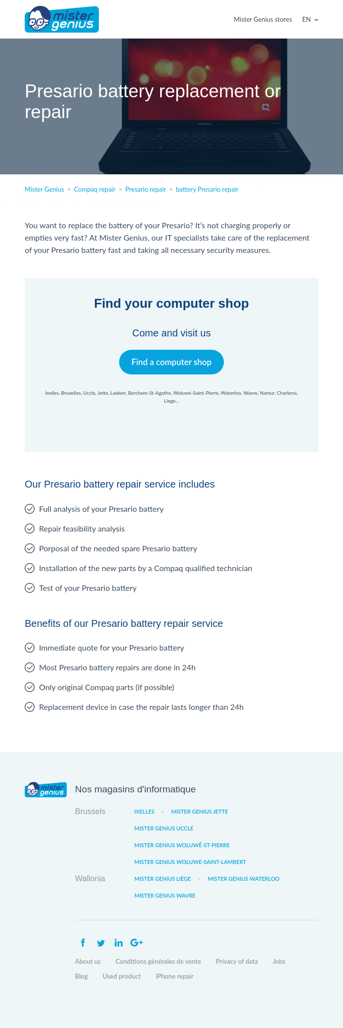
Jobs (279, 961)
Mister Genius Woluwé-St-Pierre (182, 845)
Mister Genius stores (263, 19)
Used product (122, 976)
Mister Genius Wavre (165, 895)
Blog (81, 976)
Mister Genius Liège (162, 878)
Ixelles (144, 811)
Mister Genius (62, 19)
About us (88, 961)
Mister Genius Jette (199, 811)
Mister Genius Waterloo (244, 878)
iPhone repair (175, 976)
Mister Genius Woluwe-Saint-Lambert (190, 862)
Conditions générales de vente (158, 961)
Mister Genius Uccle (164, 828)
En (306, 19)
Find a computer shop (171, 362)
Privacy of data (237, 961)
